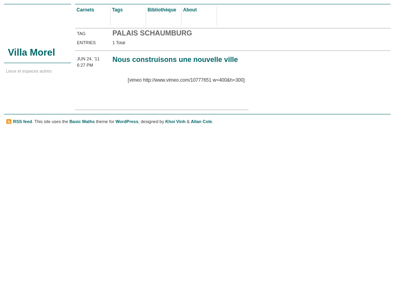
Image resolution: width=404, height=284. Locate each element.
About (190, 10)
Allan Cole (201, 121)
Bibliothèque (162, 10)
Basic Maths (82, 121)
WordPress (127, 121)
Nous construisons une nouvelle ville (175, 60)
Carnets (85, 10)
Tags (117, 10)
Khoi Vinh (175, 121)
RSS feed (22, 121)
